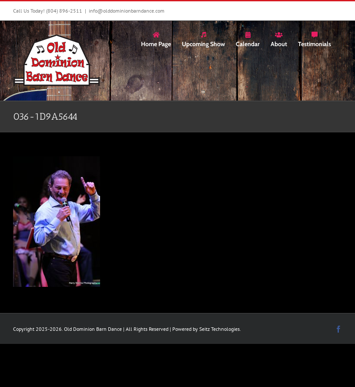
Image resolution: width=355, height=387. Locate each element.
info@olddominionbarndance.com (126, 10)
